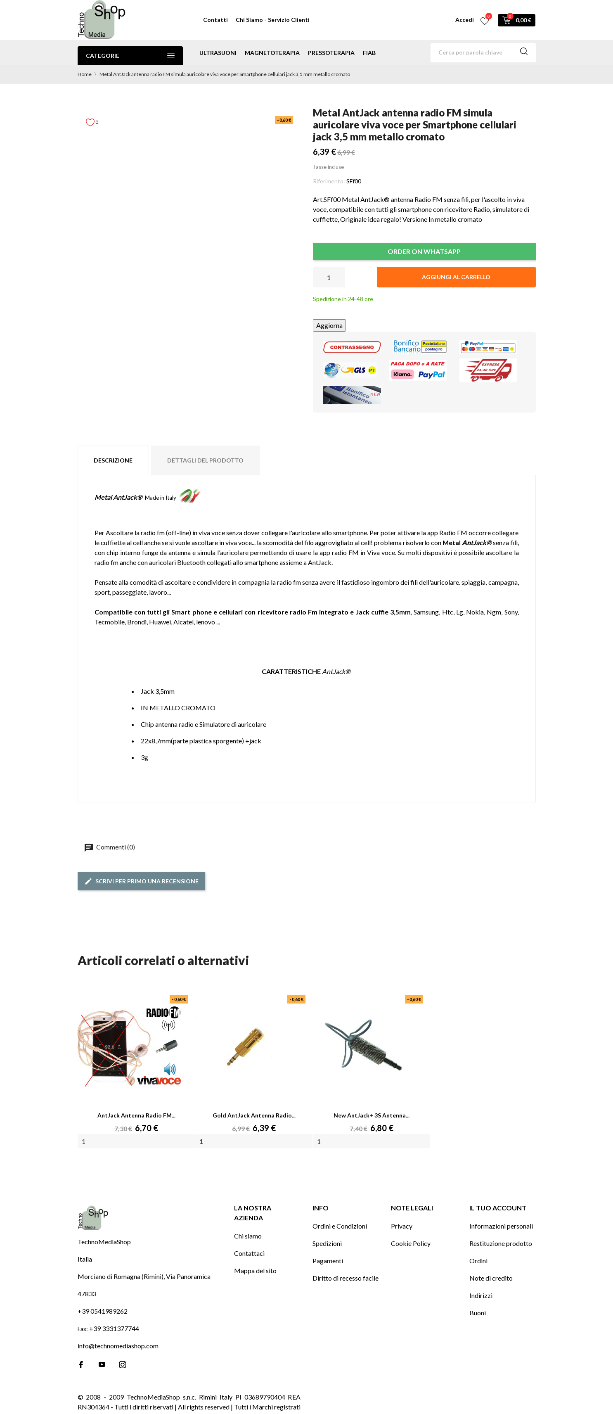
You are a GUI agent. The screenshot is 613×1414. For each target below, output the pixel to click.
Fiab (369, 52)
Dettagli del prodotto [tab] (205, 460)
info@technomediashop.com (118, 1346)
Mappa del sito (255, 1270)
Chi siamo (248, 1236)
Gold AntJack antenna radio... (254, 1115)
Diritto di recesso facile (345, 1278)
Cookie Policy (411, 1243)
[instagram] (122, 1364)
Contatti (215, 19)
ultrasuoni (218, 52)
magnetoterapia (272, 52)
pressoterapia (331, 52)
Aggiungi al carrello (456, 276)
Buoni (477, 1313)
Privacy (401, 1226)
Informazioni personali (501, 1226)
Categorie (130, 55)
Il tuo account (497, 1208)
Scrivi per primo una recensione (141, 881)
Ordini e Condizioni (339, 1226)
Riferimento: (329, 181)
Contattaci (249, 1253)
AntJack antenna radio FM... (136, 1115)
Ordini (478, 1261)
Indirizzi (480, 1295)
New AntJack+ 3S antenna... (371, 1115)
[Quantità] (329, 277)
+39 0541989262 (103, 1311)
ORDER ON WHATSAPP (424, 251)
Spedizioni (327, 1243)
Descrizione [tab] (113, 460)
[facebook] (81, 1364)
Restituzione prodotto (500, 1243)
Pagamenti (327, 1261)
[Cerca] (483, 52)
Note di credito (491, 1278)
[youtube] (102, 1364)
